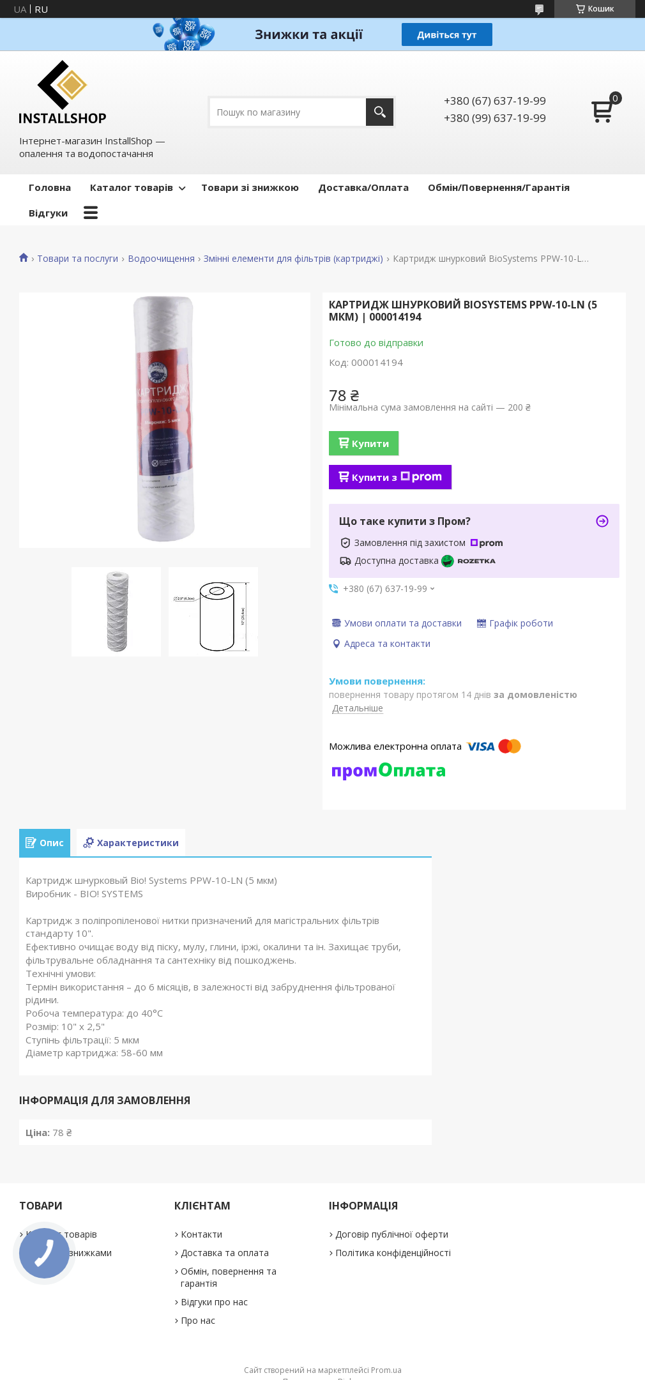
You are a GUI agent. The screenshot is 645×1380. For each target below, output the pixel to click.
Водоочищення (161, 258)
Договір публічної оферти (391, 1234)
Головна (50, 187)
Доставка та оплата (225, 1253)
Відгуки (48, 212)
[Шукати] (379, 112)
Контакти (201, 1234)
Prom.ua (386, 1370)
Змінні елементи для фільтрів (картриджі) (293, 258)
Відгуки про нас (214, 1302)
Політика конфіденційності (393, 1253)
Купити (370, 443)
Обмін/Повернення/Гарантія (499, 187)
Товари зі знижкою (250, 187)
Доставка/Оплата (363, 187)
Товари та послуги (77, 258)
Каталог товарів (131, 187)
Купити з (397, 477)
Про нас (198, 1320)
